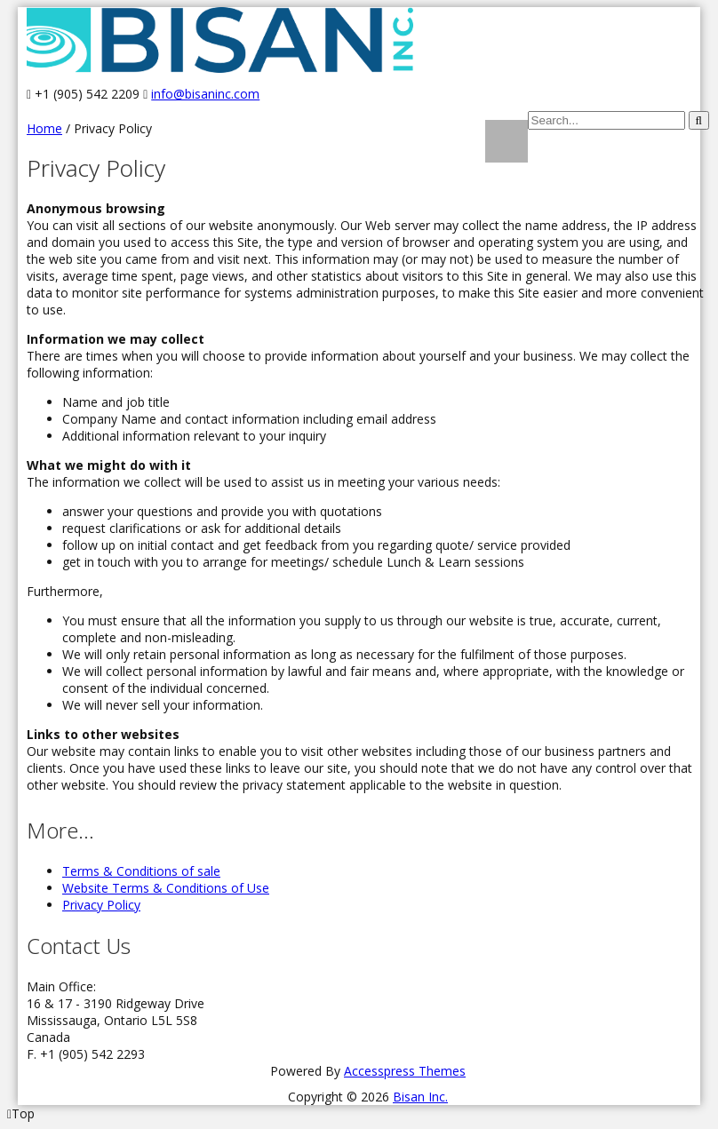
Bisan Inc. (420, 1096)
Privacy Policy (101, 904)
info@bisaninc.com (205, 93)
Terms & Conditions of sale (141, 871)
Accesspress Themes (405, 1070)
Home (44, 128)
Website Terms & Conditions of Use (165, 887)
